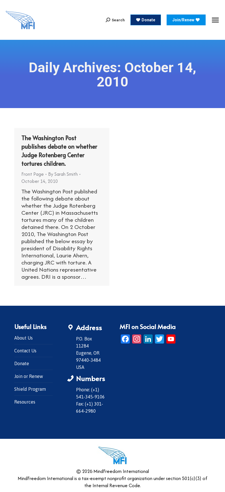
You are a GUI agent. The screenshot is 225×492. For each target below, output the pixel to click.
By (63, 174)
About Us (23, 337)
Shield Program (30, 389)
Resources (24, 401)
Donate (21, 363)
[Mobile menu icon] (215, 20)
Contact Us (25, 350)
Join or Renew (28, 376)
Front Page (32, 174)
